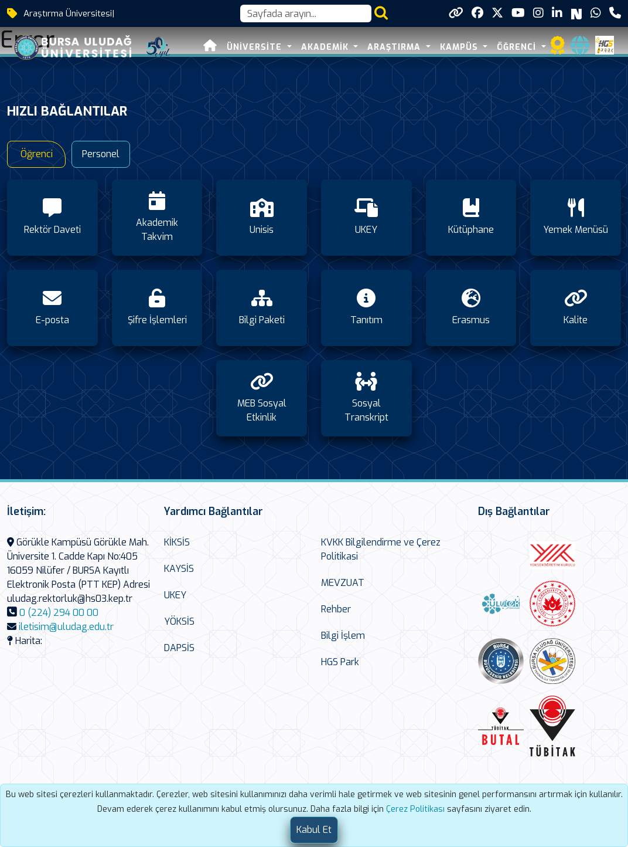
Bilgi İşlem (343, 635)
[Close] (314, 829)
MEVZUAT (342, 583)
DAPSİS (179, 648)
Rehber (336, 609)
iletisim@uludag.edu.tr (66, 627)
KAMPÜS (460, 47)
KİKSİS (177, 542)
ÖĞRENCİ (518, 47)
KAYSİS (179, 569)
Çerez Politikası (415, 809)
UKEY (175, 595)
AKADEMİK (326, 47)
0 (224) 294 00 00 (58, 613)
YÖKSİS (179, 621)
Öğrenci (37, 154)
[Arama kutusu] (305, 13)
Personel (101, 154)
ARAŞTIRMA (395, 47)
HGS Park (340, 662)
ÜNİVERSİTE (256, 47)
